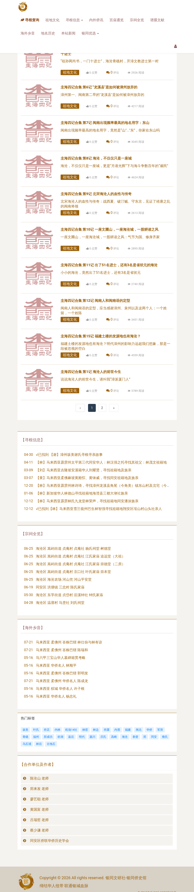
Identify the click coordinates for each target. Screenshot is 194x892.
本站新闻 (68, 33)
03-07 (28, 478)
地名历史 (48, 33)
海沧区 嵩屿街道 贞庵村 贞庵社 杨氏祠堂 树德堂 (73, 548)
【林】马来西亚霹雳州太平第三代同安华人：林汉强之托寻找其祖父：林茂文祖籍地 (101, 462)
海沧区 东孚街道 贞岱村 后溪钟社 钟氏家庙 (69, 595)
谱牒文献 (157, 20)
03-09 (28, 470)
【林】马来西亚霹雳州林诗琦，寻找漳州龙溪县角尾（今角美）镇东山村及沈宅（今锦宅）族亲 (110, 485)
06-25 (28, 548)
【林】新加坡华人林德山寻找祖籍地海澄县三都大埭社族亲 (82, 493)
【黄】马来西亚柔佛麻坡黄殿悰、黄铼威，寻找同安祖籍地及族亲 (87, 478)
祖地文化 (52, 20)
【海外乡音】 (33, 627)
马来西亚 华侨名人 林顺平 (56, 665)
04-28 (28, 603)
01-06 (28, 493)
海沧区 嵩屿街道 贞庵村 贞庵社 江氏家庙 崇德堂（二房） (80, 564)
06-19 (28, 587)
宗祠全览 (137, 20)
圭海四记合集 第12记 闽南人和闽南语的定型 (95, 301)
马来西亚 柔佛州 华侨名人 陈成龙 (62, 681)
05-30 (28, 595)
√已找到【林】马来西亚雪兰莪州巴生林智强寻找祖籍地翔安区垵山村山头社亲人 (99, 509)
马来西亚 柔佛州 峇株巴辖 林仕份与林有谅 (69, 642)
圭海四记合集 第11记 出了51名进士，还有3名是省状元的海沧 (109, 265)
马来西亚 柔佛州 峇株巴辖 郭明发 (62, 673)
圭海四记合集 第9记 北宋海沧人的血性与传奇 (96, 194)
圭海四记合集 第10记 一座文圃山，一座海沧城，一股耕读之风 (110, 229)
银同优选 (90, 33)
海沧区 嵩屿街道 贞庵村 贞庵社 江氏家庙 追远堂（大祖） (80, 556)
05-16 (28, 658)
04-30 (28, 455)
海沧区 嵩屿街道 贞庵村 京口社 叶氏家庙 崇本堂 (73, 572)
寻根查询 (30, 20)
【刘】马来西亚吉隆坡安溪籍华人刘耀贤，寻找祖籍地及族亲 (83, 470)
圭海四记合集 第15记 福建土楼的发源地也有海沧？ (101, 336)
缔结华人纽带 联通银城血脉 (64, 885)
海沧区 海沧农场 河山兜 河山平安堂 (64, 579)
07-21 (28, 642)
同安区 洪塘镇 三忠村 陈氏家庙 (60, 587)
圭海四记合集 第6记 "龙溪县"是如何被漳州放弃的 (99, 87)
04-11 (28, 462)
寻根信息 (74, 20)
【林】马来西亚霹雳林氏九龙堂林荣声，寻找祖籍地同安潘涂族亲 (87, 501)
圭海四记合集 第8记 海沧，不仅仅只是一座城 (96, 158)
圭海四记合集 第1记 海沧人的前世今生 (91, 372)
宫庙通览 (116, 20)
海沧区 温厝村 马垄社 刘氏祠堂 (60, 603)
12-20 (28, 485)
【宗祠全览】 (33, 533)
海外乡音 (28, 33)
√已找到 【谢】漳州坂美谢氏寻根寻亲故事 (69, 455)
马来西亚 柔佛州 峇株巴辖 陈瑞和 (62, 650)
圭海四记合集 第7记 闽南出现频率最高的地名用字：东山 (105, 123)
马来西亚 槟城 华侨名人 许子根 (60, 689)
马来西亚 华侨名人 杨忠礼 (56, 696)
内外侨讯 (96, 20)
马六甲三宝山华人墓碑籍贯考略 (60, 658)
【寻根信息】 (33, 439)
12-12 (28, 501)
